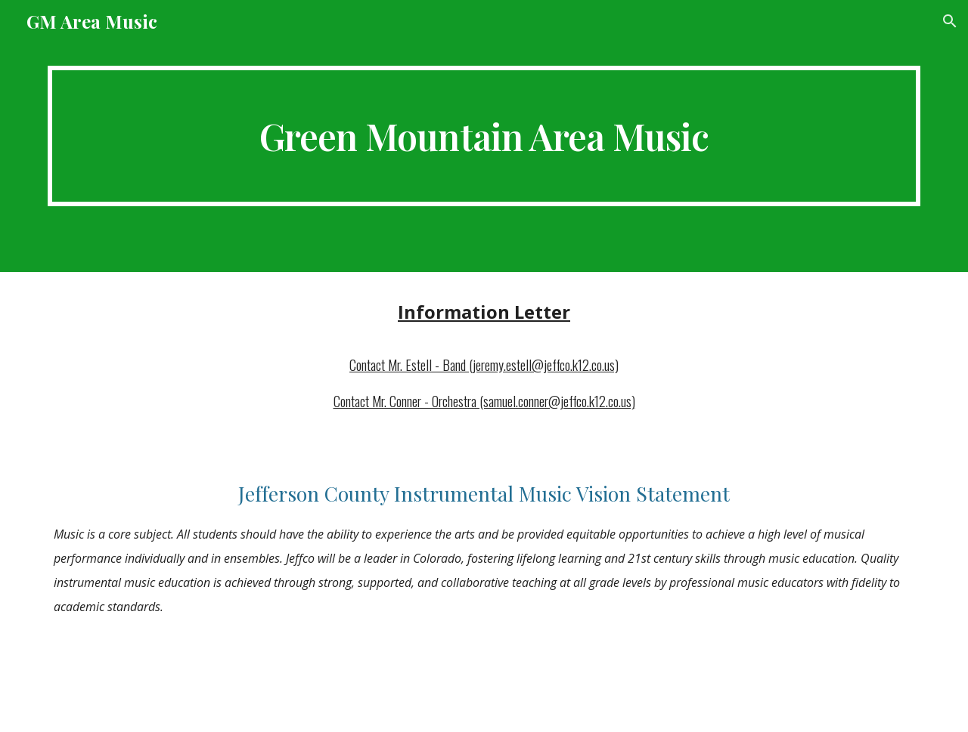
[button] (950, 21)
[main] (484, 136)
